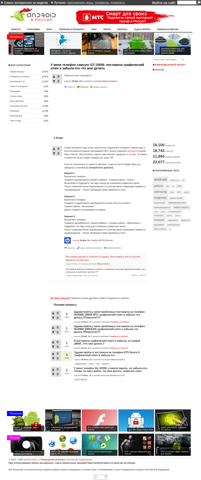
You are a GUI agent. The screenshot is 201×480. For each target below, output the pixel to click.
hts (98, 364)
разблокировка (173, 225)
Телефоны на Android (19, 76)
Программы (33, 29)
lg (173, 186)
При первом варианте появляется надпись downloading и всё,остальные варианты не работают (103, 258)
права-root (185, 220)
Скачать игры (16, 96)
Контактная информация (79, 459)
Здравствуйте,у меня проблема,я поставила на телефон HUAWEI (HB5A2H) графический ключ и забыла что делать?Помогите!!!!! (109, 329)
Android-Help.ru (31, 459)
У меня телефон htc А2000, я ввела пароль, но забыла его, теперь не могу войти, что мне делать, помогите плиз (111, 369)
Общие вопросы (17, 72)
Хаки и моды (15, 121)
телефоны (101, 2)
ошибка (169, 215)
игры (89, 2)
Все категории (21, 65)
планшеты (117, 2)
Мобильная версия (167, 29)
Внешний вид (16, 116)
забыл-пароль (181, 207)
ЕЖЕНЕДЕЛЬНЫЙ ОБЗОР (170, 64)
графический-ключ (177, 203)
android (160, 179)
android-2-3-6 (174, 180)
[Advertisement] (77, 111)
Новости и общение (19, 86)
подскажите (173, 220)
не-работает (158, 215)
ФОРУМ (159, 69)
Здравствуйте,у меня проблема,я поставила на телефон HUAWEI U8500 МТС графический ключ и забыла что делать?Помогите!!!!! (109, 315)
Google (132, 154)
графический (80, 364)
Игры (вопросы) (17, 101)
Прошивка (14, 111)
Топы (94, 29)
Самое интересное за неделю (26, 2)
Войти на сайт (164, 2)
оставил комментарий (74, 275)
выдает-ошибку (176, 198)
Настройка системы (19, 106)
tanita (94, 240)
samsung (160, 191)
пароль (177, 215)
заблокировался (162, 207)
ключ (91, 364)
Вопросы (122, 29)
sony (172, 192)
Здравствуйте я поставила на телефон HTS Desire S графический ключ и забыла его (107, 354)
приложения (76, 2)
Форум (107, 29)
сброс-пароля (80, 379)
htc (167, 186)
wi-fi (179, 192)
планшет (159, 219)
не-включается (175, 212)
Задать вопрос (142, 29)
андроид (160, 197)
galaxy (158, 185)
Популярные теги (167, 170)
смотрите (132, 151)
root (179, 186)
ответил (76, 240)
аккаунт (105, 364)
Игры (49, 29)
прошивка (159, 224)
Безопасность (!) (17, 81)
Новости (16, 29)
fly (183, 180)
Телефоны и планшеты (71, 29)
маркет (163, 212)
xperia (186, 192)
